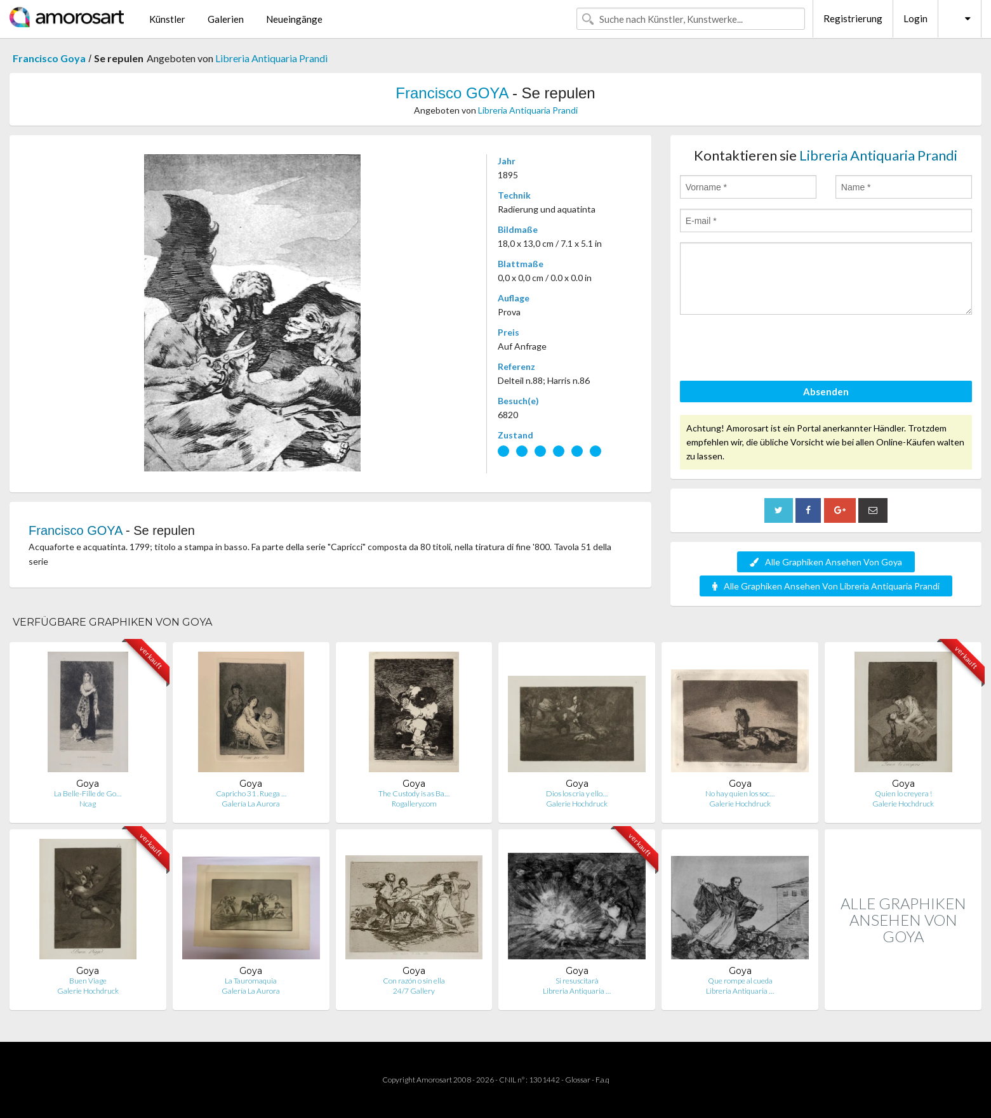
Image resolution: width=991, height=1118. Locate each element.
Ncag (87, 803)
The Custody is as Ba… (413, 793)
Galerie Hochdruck (577, 803)
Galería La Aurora (251, 803)
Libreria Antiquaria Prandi (271, 58)
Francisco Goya (49, 58)
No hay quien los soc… (740, 793)
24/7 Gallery (414, 991)
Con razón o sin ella (414, 980)
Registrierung (852, 18)
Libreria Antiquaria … (577, 991)
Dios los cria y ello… (577, 793)
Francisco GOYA (452, 93)
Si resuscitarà (577, 980)
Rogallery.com (414, 803)
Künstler (167, 19)
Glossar (577, 1079)
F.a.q (602, 1079)
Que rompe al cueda (740, 980)
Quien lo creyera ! (903, 793)
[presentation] (776, 349)
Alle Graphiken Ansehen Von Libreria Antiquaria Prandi (826, 586)
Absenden (826, 391)
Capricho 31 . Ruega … (251, 793)
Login (915, 18)
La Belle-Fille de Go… (87, 793)
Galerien (226, 19)
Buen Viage (88, 980)
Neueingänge (294, 19)
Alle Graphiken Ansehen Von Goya (826, 561)
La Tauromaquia (251, 980)
